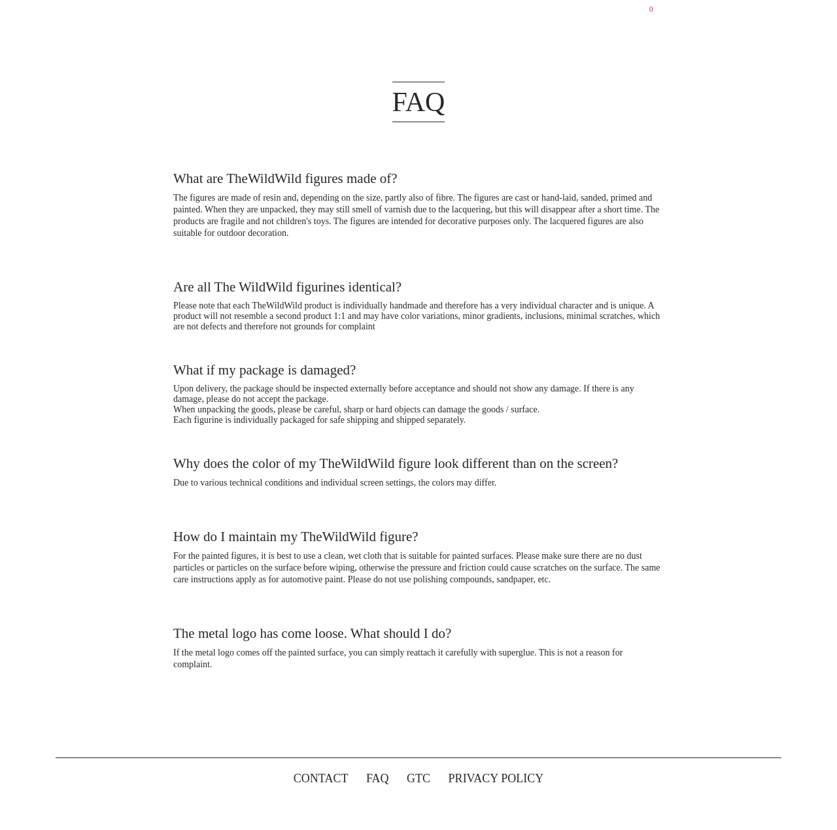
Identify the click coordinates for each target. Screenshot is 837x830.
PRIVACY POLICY (496, 778)
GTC (418, 778)
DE (605, 13)
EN (626, 13)
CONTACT (549, 13)
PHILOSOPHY (474, 13)
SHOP (362, 13)
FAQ (377, 778)
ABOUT (407, 13)
